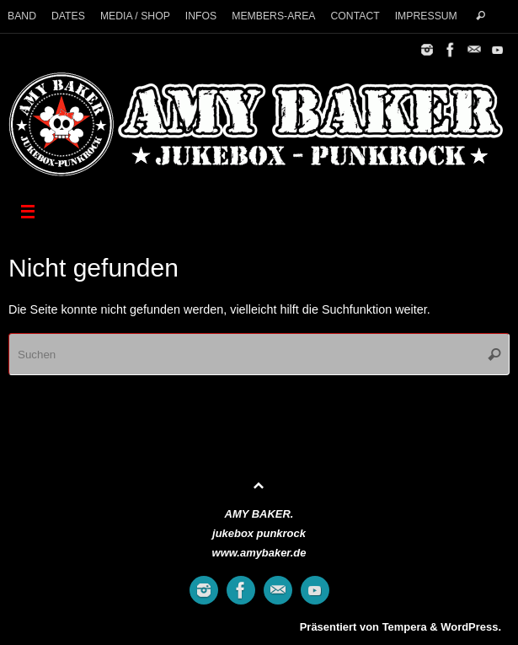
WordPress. (471, 627)
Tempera (404, 627)
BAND (22, 16)
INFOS (200, 16)
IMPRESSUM (426, 16)
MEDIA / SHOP (135, 16)
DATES (68, 16)
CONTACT (354, 16)
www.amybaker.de (259, 552)
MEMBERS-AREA (273, 16)
